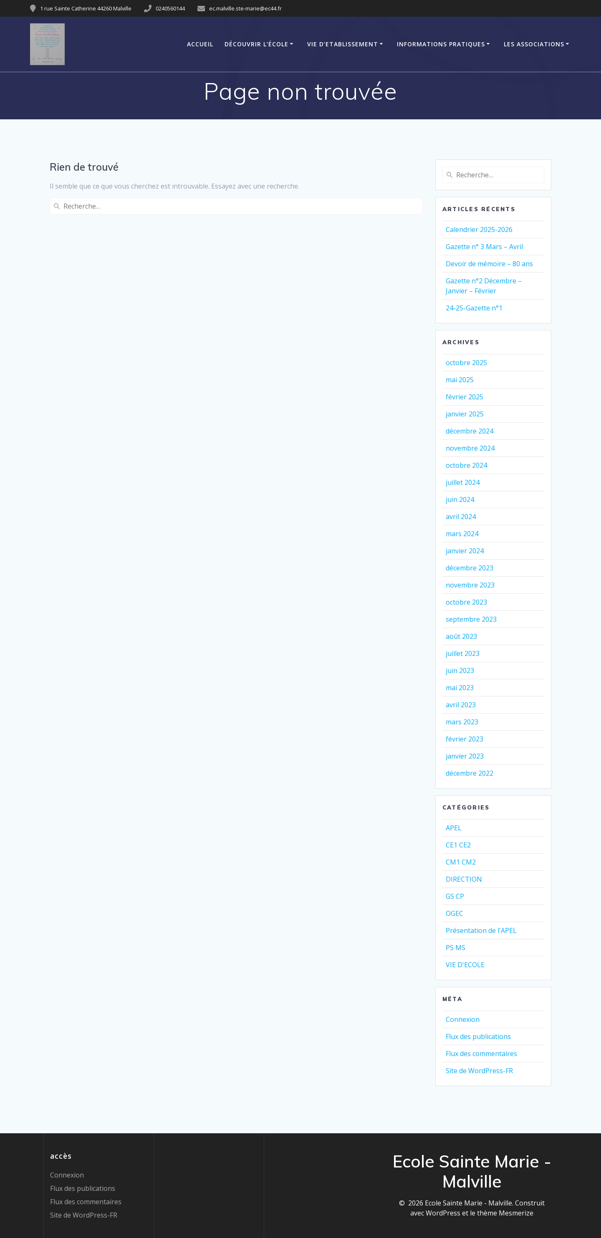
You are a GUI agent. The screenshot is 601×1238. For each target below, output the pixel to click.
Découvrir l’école (256, 44)
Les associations (534, 44)
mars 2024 (462, 533)
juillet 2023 (463, 653)
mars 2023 (462, 721)
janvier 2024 (465, 550)
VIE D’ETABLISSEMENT (342, 44)
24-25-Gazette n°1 (474, 308)
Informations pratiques (441, 44)
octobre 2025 (466, 362)
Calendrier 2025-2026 (479, 229)
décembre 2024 (469, 431)
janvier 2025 (465, 414)
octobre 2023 (466, 602)
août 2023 (461, 636)
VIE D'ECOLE (465, 964)
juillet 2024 (463, 482)
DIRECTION (464, 879)
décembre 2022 (469, 773)
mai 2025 (460, 379)
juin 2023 (460, 670)
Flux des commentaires (481, 1053)
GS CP (455, 896)
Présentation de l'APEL (481, 930)
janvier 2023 (465, 756)
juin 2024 (460, 499)
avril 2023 (461, 704)
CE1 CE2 (458, 845)
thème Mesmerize (505, 1213)
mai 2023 (460, 687)
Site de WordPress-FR (479, 1070)
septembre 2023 (471, 619)
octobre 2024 (466, 465)
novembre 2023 (470, 585)
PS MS (455, 947)
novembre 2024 (470, 448)
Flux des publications (478, 1036)
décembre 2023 (469, 567)
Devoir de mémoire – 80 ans (489, 263)
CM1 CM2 (461, 862)
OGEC (454, 913)
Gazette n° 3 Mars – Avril (484, 246)
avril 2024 (461, 516)
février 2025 (464, 396)
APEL (454, 827)
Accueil (200, 44)
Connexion (463, 1019)
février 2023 (464, 739)
